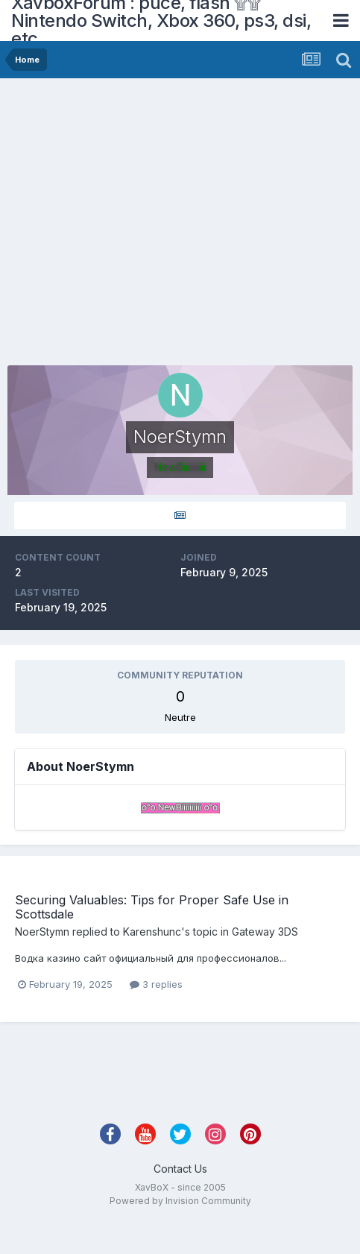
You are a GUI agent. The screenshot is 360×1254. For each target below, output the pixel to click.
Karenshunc (152, 931)
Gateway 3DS (265, 931)
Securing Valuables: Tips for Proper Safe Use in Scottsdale (151, 906)
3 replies (156, 984)
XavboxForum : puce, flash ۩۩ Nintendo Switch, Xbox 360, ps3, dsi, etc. (161, 20)
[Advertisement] (140, 225)
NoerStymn (42, 931)
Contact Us (180, 1168)
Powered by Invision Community (180, 1200)
